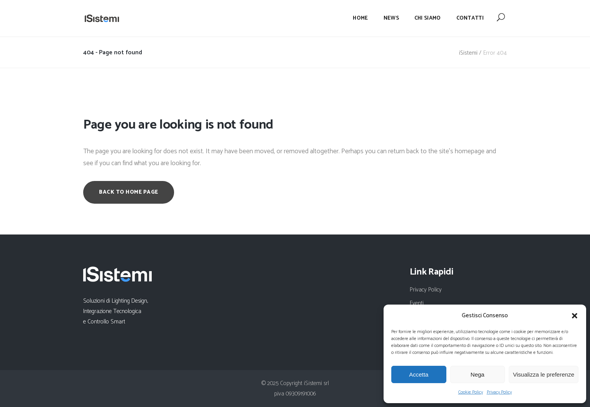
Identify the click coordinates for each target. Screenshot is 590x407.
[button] (574, 316)
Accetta (418, 374)
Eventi (417, 303)
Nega (477, 374)
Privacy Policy (499, 392)
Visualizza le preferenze (543, 374)
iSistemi (468, 53)
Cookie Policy (470, 392)
